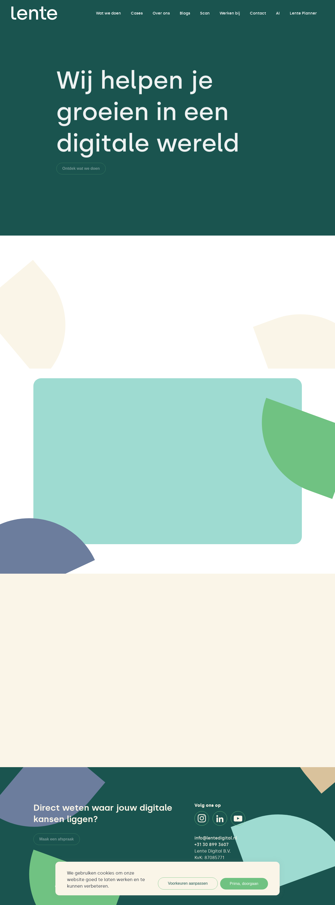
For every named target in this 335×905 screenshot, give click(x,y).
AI (278, 13)
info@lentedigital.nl (215, 838)
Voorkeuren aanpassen (188, 883)
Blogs (185, 13)
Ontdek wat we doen (81, 168)
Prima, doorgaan (244, 884)
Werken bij (230, 13)
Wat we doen (108, 13)
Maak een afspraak (56, 839)
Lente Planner (303, 13)
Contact (258, 13)
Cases (137, 13)
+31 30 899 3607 (211, 844)
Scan (205, 13)
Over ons (161, 13)
